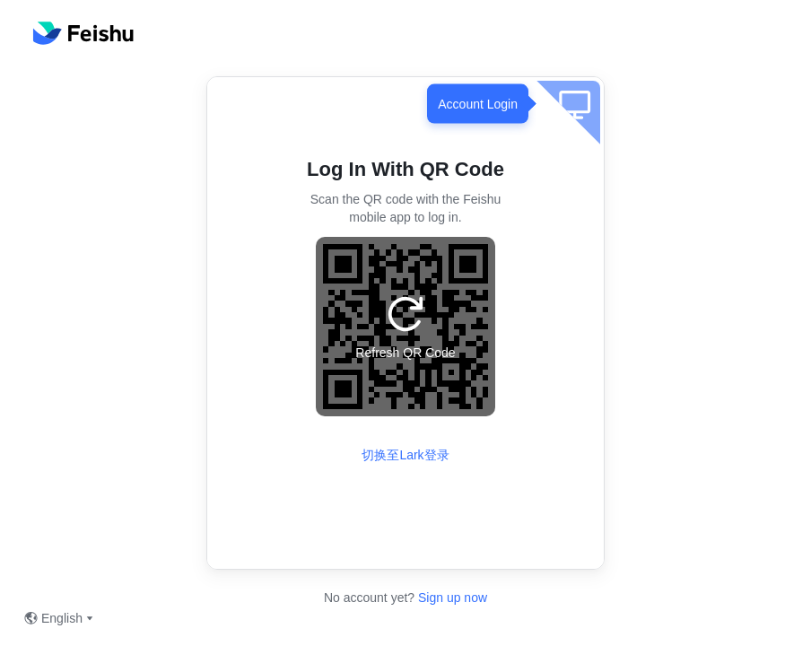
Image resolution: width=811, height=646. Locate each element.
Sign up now (450, 597)
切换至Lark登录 (405, 455)
